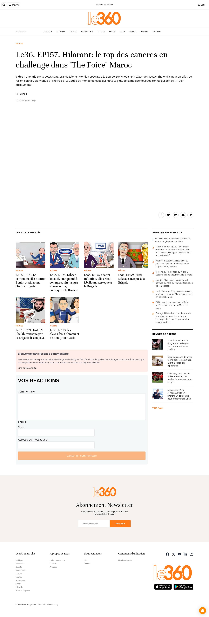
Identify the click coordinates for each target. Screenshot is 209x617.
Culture (101, 32)
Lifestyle (144, 32)
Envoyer (120, 524)
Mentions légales (125, 560)
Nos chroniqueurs (23, 591)
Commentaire (26, 391)
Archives (53, 567)
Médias (112, 32)
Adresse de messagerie (32, 439)
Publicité (53, 564)
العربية (201, 4)
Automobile (20, 580)
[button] (202, 610)
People (132, 32)
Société (73, 32)
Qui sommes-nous (57, 560)
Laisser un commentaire (82, 455)
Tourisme (157, 32)
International (87, 32)
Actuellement (21, 32)
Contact (87, 564)
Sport (122, 32)
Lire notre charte (27, 368)
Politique (48, 32)
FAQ (85, 560)
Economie (61, 32)
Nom (21, 427)
